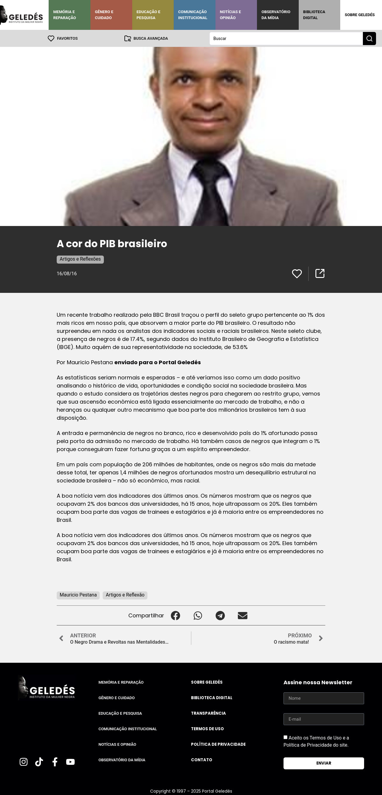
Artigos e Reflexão (125, 594)
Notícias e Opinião (230, 15)
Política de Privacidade (218, 744)
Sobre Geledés (360, 15)
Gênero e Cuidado (104, 15)
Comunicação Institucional (192, 15)
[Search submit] (369, 38)
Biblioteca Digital (314, 15)
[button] (175, 615)
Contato (201, 759)
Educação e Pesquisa (149, 15)
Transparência (208, 713)
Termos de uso (207, 728)
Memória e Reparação (64, 15)
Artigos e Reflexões (80, 259)
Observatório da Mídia (275, 15)
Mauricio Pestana (78, 594)
